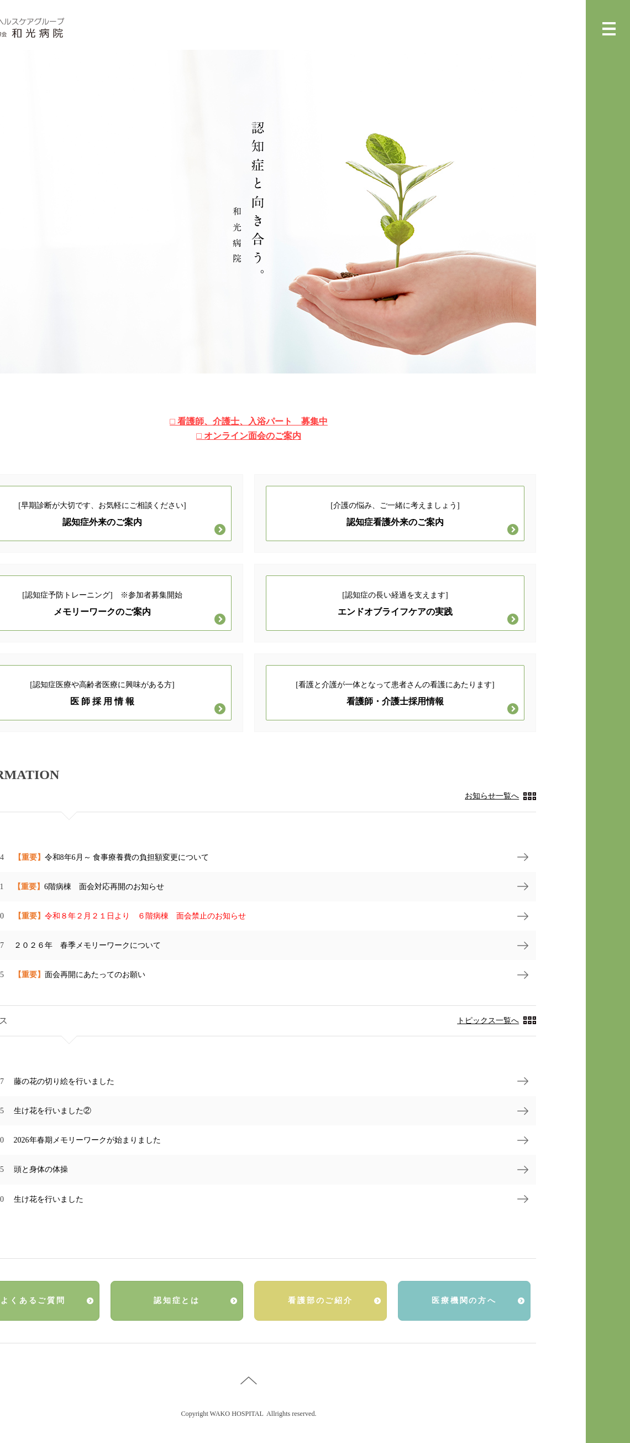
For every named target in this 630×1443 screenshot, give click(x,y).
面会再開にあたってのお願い (79, 974)
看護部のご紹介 (320, 1300)
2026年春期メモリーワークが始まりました (87, 1140)
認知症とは (177, 1300)
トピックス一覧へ (488, 1020)
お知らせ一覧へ (492, 796)
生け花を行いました (48, 1199)
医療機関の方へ (464, 1300)
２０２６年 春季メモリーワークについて (87, 945)
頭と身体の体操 (41, 1169)
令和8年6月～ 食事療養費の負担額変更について (111, 857)
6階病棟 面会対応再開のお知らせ (88, 887)
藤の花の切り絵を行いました (64, 1081)
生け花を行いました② (52, 1111)
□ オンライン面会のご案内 (248, 435)
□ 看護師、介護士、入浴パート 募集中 (249, 421)
